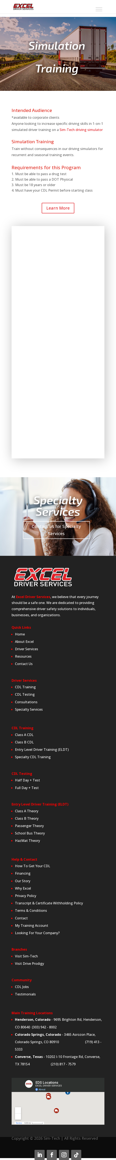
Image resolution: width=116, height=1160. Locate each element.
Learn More (58, 208)
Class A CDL (24, 734)
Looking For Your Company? (37, 933)
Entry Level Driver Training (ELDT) (42, 749)
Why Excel (23, 888)
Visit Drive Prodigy (29, 963)
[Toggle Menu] (99, 9)
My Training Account (31, 925)
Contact (21, 918)
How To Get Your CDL (32, 866)
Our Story (22, 881)
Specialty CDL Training (33, 757)
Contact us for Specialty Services (56, 529)
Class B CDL (25, 742)
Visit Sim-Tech (26, 956)
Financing (23, 873)
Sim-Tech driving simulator (81, 129)
